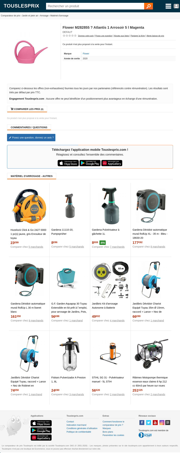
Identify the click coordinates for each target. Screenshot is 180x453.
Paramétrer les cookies (113, 435)
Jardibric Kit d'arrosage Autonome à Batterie (105, 305)
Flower (86, 53)
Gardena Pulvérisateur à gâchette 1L (105, 231)
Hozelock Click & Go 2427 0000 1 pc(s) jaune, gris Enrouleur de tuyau (28, 234)
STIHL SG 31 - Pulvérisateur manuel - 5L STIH (108, 379)
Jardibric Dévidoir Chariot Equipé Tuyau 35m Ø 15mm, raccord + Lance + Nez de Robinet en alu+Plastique (149, 309)
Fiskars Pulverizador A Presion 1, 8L (68, 379)
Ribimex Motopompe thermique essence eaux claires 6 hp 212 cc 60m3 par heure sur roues (150, 381)
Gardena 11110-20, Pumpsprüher (62, 231)
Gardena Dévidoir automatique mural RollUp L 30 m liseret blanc (28, 307)
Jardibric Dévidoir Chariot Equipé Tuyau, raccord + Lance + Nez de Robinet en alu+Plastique (28, 383)
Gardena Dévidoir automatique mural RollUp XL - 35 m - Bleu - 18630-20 (150, 233)
